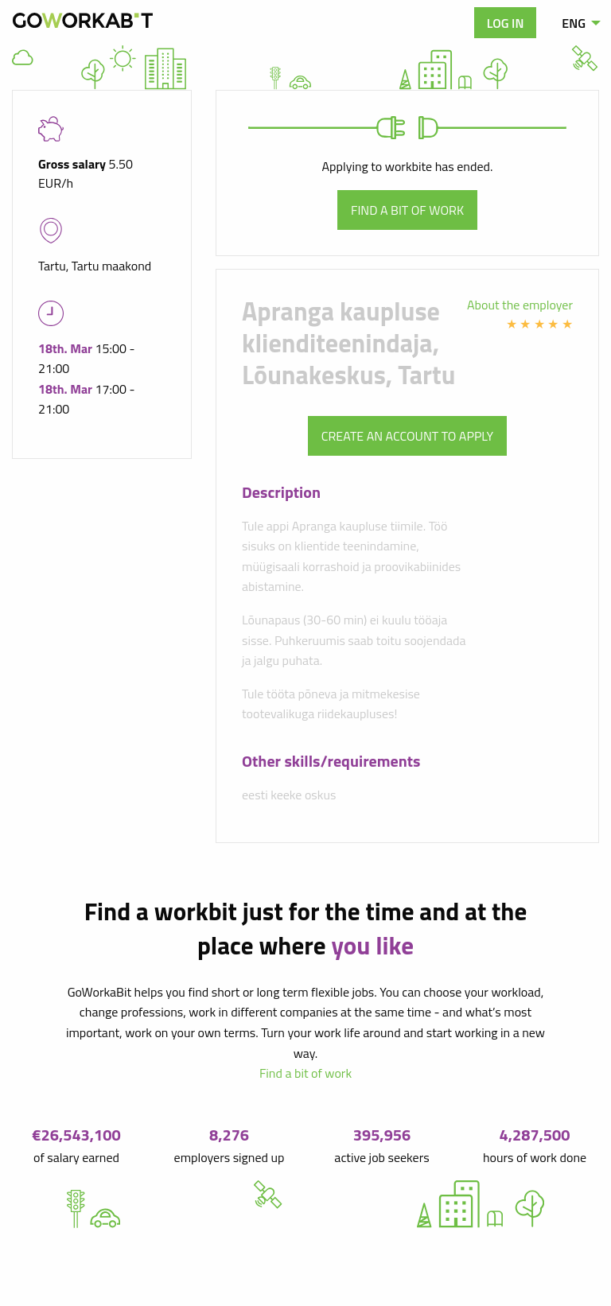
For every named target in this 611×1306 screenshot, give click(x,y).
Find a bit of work (407, 210)
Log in (505, 23)
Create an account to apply (407, 435)
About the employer (520, 304)
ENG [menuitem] (574, 23)
